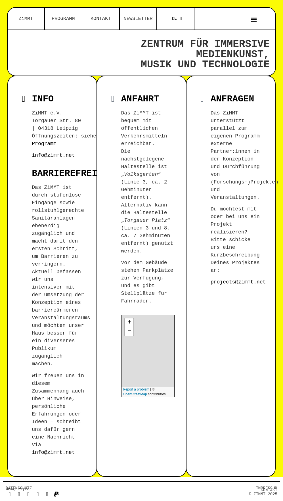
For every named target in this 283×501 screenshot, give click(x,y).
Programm (44, 144)
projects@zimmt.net (238, 282)
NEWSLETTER (137, 18)
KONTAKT (101, 18)
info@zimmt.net (53, 155)
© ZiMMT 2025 (263, 494)
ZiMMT (25, 18)
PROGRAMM (63, 18)
